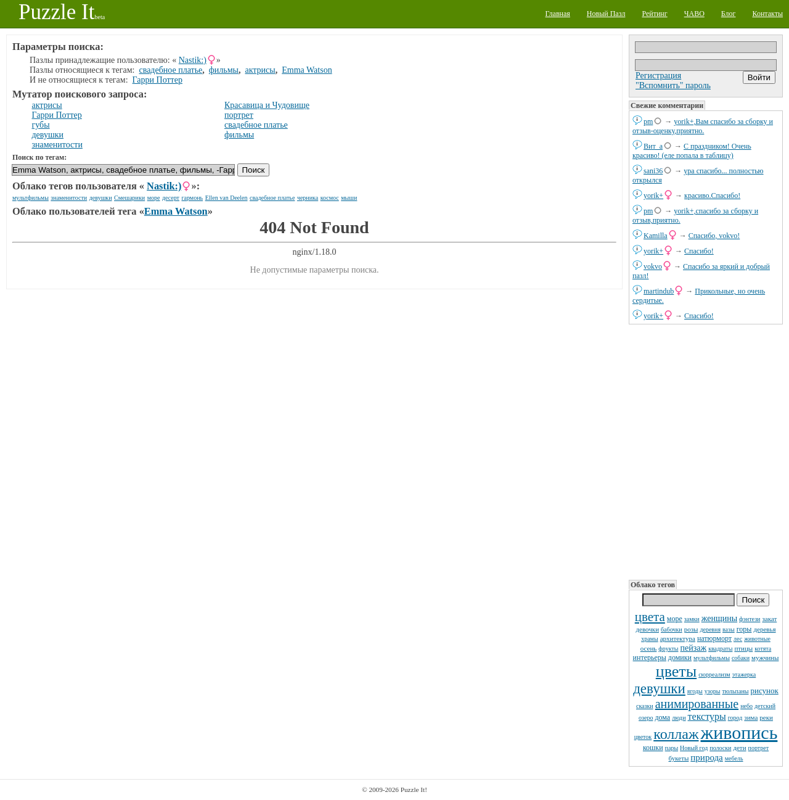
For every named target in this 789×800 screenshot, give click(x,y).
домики (680, 657)
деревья (764, 629)
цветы (676, 671)
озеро (646, 717)
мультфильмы (711, 657)
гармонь (192, 197)
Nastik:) (192, 60)
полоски (720, 747)
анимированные (696, 704)
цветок (643, 736)
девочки (647, 629)
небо (746, 706)
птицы (743, 648)
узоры (713, 691)
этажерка (744, 674)
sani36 (653, 171)
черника (307, 197)
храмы (649, 638)
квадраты (720, 648)
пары (672, 747)
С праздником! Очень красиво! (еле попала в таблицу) (691, 151)
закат (769, 618)
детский (764, 706)
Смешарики (129, 197)
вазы (728, 629)
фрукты (668, 648)
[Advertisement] (706, 451)
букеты (679, 758)
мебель (734, 758)
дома (662, 717)
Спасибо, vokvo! (714, 235)
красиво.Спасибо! (712, 195)
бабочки (671, 629)
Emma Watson (307, 70)
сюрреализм (714, 674)
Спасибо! (699, 251)
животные (757, 638)
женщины (719, 618)
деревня (710, 629)
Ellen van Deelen (226, 197)
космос (330, 197)
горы (744, 629)
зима (751, 717)
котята (762, 648)
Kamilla (656, 235)
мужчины (765, 657)
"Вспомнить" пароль (673, 85)
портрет (758, 747)
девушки (659, 688)
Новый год (694, 747)
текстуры (707, 716)
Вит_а (653, 146)
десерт (170, 197)
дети (739, 747)
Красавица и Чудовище (266, 105)
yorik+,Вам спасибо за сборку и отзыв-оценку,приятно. (702, 126)
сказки (644, 706)
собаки (741, 657)
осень (648, 648)
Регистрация (658, 75)
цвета (650, 616)
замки (692, 619)
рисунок (764, 690)
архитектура (677, 638)
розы (691, 629)
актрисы (260, 70)
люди (678, 717)
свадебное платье (171, 70)
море (674, 618)
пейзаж (694, 648)
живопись (739, 732)
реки (766, 717)
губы (41, 125)
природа (706, 757)
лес (738, 638)
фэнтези (749, 619)
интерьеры (649, 657)
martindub (659, 291)
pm (648, 121)
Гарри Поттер (157, 80)
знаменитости (57, 144)
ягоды (695, 691)
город (735, 717)
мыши (349, 197)
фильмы (224, 70)
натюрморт (714, 638)
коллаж (675, 734)
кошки (653, 747)
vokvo (653, 266)
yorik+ (653, 195)
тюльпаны (735, 691)
